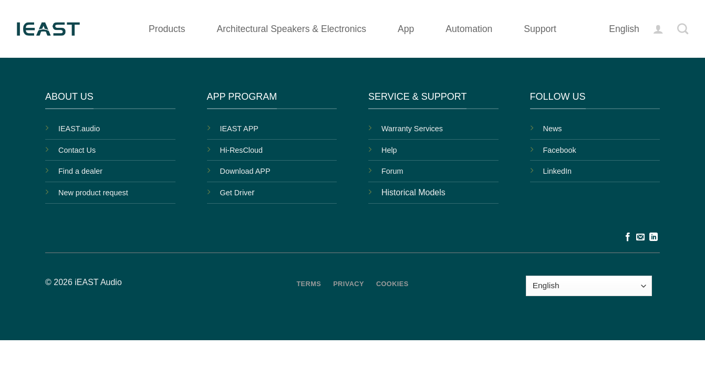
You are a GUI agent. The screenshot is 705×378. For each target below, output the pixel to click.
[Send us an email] (640, 237)
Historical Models (413, 192)
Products (167, 29)
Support (540, 29)
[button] (658, 28)
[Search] (682, 28)
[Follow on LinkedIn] (653, 237)
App (406, 29)
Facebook (559, 150)
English (624, 29)
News (552, 128)
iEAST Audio (98, 282)
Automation (468, 29)
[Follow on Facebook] (628, 237)
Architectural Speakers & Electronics (291, 29)
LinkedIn (557, 171)
